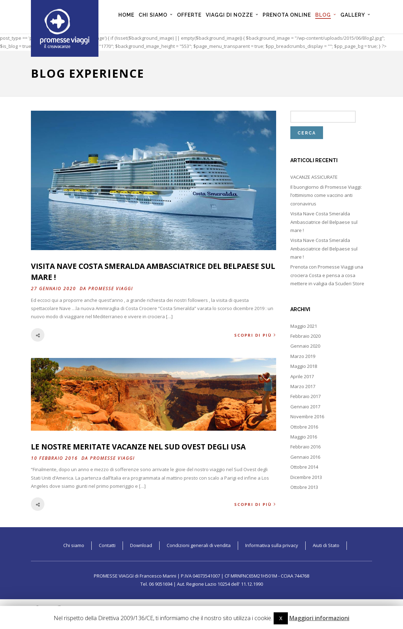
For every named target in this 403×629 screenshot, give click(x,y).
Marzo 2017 (302, 386)
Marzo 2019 (302, 356)
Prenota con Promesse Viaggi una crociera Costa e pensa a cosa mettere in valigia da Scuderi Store (327, 275)
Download (141, 545)
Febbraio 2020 (305, 336)
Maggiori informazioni (319, 618)
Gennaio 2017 (305, 406)
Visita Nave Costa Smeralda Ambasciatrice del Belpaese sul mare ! (324, 221)
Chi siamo (73, 545)
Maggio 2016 (303, 437)
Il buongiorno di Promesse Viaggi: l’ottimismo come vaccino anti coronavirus (326, 195)
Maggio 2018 (303, 366)
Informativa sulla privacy (271, 545)
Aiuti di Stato (326, 545)
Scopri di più (255, 335)
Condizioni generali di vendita (199, 545)
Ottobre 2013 (304, 487)
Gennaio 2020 (305, 346)
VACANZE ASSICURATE (314, 177)
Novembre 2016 (307, 416)
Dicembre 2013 (306, 477)
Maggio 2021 (303, 326)
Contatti (107, 545)
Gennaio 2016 (305, 457)
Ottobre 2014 (304, 467)
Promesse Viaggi (110, 289)
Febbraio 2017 (305, 396)
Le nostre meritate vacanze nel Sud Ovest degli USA (138, 447)
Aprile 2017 (302, 376)
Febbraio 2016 (305, 446)
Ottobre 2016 (304, 427)
